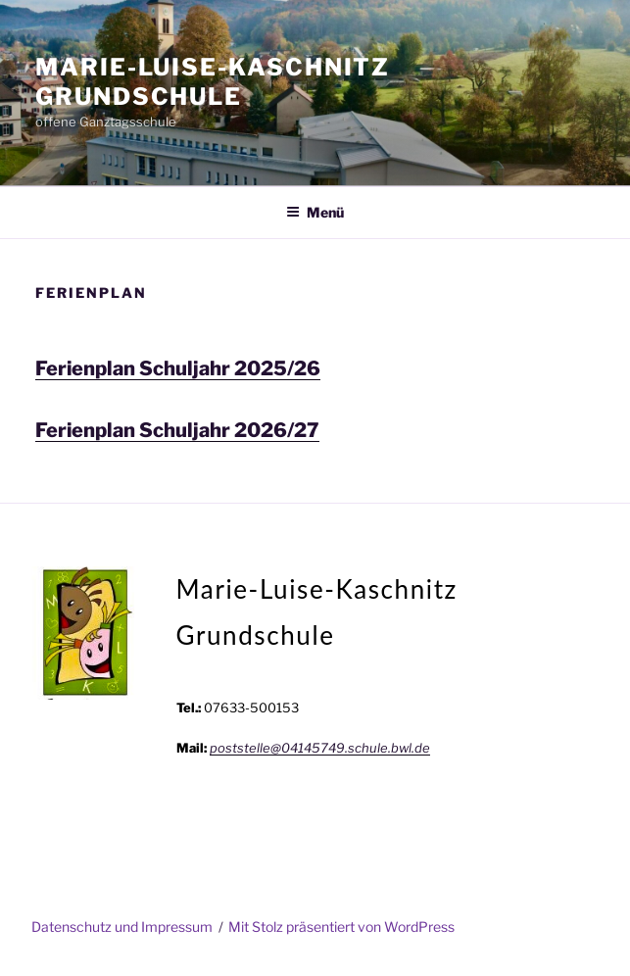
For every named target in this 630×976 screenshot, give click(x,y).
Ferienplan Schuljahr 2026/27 (177, 430)
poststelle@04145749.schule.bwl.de (320, 748)
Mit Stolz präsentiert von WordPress (341, 926)
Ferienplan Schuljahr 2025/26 (177, 368)
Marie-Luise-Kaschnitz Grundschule (212, 82)
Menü (315, 212)
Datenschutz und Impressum (122, 926)
